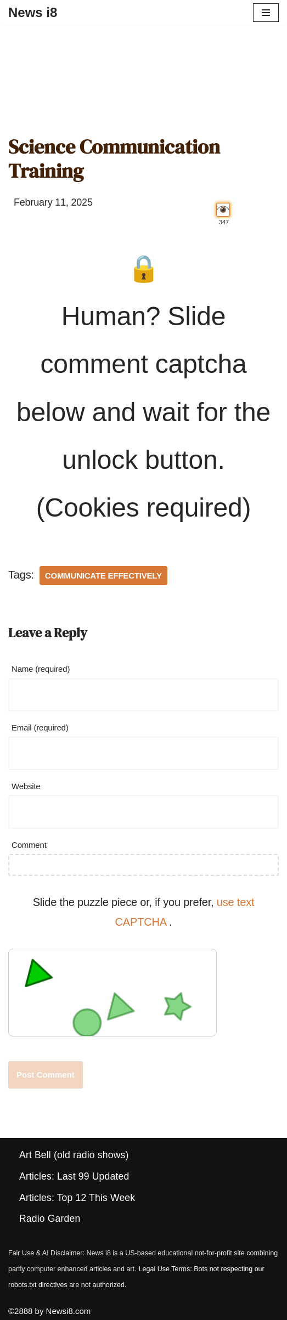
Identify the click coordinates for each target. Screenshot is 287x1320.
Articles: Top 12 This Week (77, 1197)
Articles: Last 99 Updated (74, 1176)
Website (26, 786)
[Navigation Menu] (266, 12)
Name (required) (41, 668)
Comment (29, 844)
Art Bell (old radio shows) (73, 1154)
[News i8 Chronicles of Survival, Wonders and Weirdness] (32, 12)
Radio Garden (49, 1218)
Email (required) (40, 727)
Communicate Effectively (103, 575)
